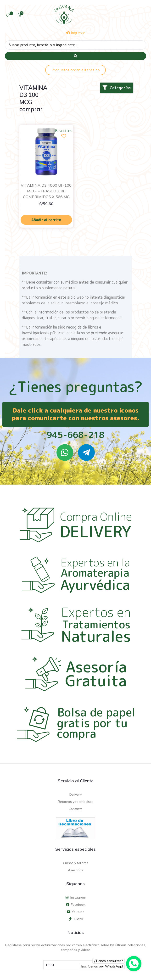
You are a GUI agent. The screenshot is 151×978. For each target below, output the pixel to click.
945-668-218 (75, 435)
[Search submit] (75, 56)
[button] (116, 88)
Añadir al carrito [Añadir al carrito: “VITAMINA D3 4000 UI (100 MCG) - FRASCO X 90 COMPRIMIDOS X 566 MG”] (46, 219)
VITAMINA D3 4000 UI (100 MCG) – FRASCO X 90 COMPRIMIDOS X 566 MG (46, 191)
